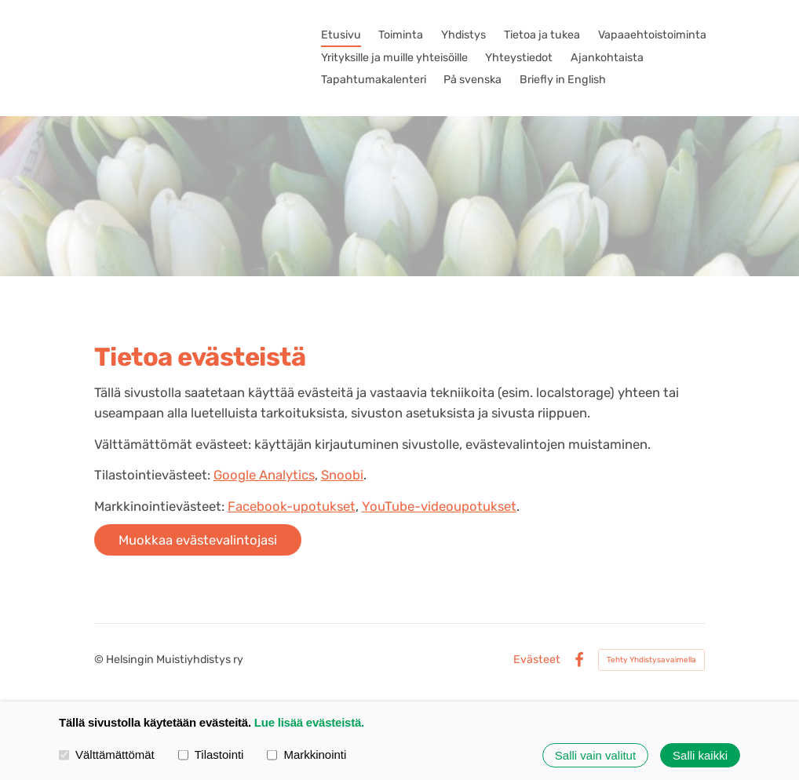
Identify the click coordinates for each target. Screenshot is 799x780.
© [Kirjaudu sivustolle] (100, 659)
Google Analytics (264, 475)
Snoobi (342, 475)
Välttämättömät (107, 755)
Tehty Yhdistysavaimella (651, 660)
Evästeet (536, 659)
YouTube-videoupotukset (439, 506)
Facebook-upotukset (292, 506)
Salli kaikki (700, 755)
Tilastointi (211, 755)
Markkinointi (306, 755)
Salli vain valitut (595, 755)
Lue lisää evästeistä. (309, 722)
